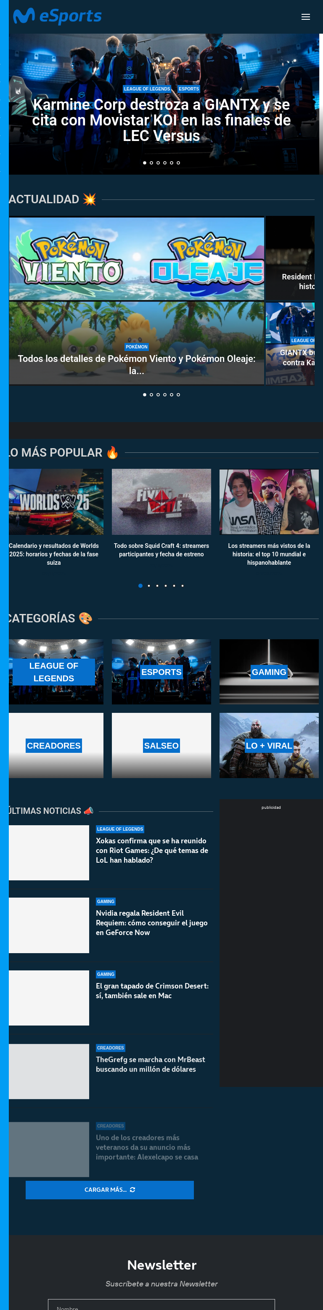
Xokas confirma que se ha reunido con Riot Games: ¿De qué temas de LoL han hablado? (152, 856)
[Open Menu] (306, 17)
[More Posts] (110, 1190)
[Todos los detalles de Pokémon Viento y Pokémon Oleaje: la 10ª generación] (136, 301)
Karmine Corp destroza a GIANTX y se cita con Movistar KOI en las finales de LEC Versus (161, 120)
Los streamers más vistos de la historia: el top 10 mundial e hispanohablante (269, 554)
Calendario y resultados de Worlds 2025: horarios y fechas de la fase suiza (54, 554)
